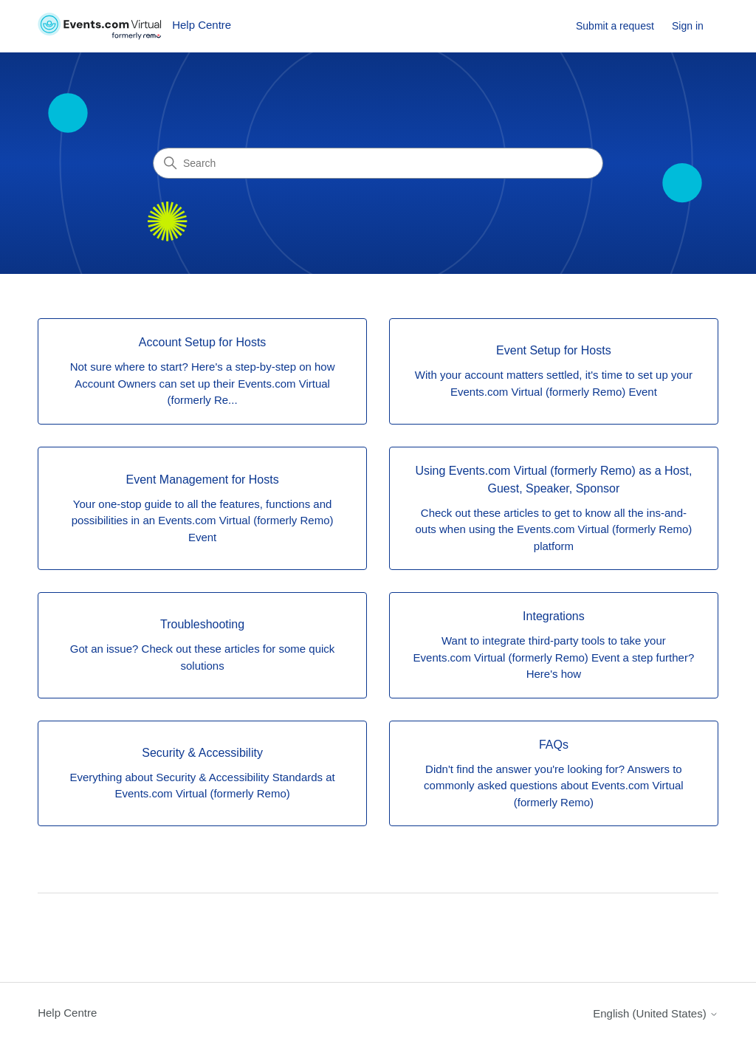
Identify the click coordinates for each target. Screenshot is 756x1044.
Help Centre (67, 1012)
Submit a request (615, 26)
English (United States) (655, 1013)
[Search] (378, 163)
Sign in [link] (688, 26)
